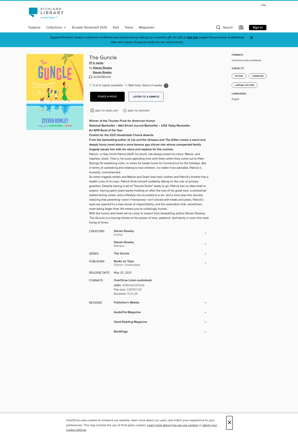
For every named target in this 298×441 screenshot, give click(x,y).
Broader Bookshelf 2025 (89, 27)
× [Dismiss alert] (252, 37)
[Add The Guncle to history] (137, 110)
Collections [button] (56, 27)
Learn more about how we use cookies (172, 425)
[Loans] (241, 28)
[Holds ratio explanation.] (166, 85)
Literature (257, 76)
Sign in (258, 27)
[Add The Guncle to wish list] (104, 110)
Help (263, 5)
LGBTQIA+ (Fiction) (244, 85)
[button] (224, 28)
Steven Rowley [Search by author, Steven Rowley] (102, 68)
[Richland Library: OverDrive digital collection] (46, 13)
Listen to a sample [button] (146, 96)
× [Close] (229, 423)
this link (192, 38)
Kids (116, 27)
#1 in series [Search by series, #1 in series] (96, 63)
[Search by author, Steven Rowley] (160, 233)
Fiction (239, 76)
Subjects (34, 27)
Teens (129, 27)
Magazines (146, 27)
